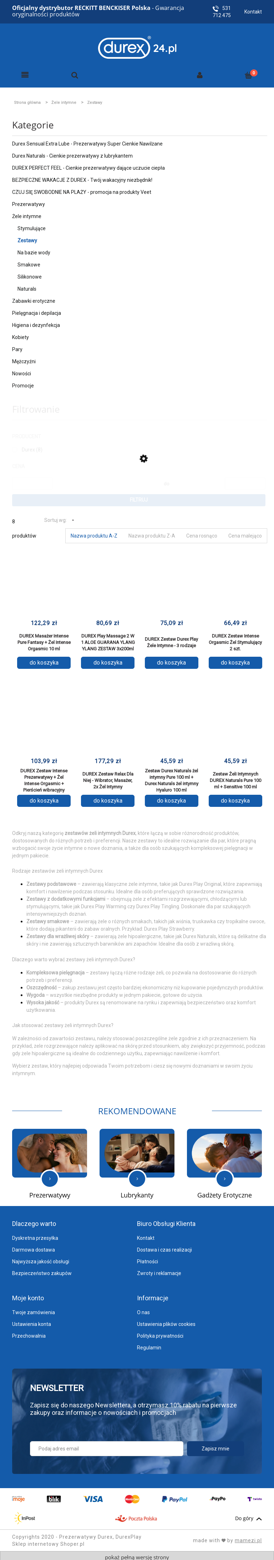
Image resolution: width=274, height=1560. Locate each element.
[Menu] (25, 72)
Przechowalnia (29, 1333)
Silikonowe (29, 274)
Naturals (26, 286)
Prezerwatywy (28, 201)
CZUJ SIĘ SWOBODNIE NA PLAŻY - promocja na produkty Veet (81, 189)
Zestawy (27, 237)
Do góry (248, 1515)
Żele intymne (26, 213)
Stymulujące (31, 225)
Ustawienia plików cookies (166, 1321)
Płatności (147, 1259)
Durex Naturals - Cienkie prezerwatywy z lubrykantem (72, 153)
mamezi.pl (248, 1537)
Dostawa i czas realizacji (164, 1247)
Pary (17, 346)
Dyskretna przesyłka (35, 1235)
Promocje (23, 383)
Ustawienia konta (31, 1321)
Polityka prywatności (160, 1333)
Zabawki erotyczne (33, 298)
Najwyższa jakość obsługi (40, 1259)
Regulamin (149, 1345)
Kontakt (253, 12)
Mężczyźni (24, 358)
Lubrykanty (137, 1192)
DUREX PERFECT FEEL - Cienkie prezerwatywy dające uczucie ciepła (88, 165)
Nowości (21, 371)
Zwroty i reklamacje (159, 1270)
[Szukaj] (74, 72)
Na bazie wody (33, 250)
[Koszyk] (248, 72)
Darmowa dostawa (33, 1247)
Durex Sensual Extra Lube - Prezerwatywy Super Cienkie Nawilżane (87, 141)
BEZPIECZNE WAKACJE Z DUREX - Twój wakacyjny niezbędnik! (82, 177)
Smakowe (28, 262)
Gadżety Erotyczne (224, 1192)
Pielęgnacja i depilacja (36, 310)
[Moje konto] (200, 72)
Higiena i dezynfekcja (36, 322)
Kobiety (20, 334)
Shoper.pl (72, 1541)
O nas (143, 1309)
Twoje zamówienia (33, 1309)
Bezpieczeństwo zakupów (42, 1270)
